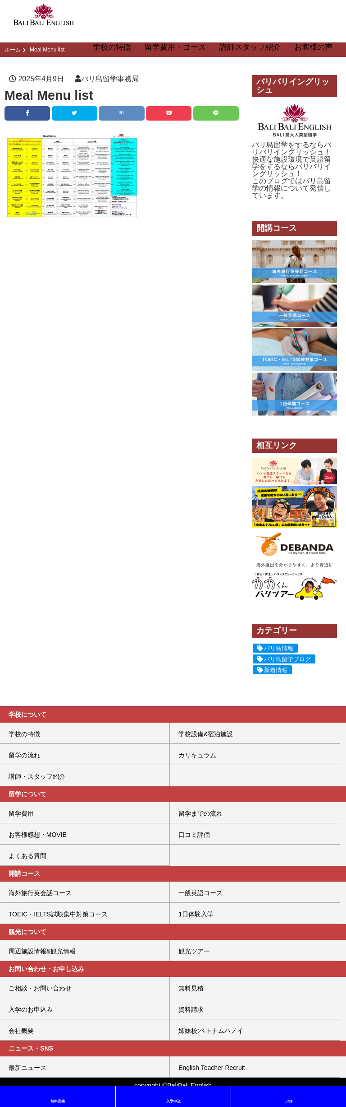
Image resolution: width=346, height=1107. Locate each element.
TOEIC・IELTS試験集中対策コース (58, 914)
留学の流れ (24, 755)
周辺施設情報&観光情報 (42, 951)
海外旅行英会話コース (40, 893)
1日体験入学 (196, 914)
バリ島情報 (278, 648)
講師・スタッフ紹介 (37, 776)
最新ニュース (27, 1067)
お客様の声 (313, 47)
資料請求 (191, 1009)
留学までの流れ (200, 813)
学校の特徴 (112, 47)
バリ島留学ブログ (287, 659)
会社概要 (21, 1030)
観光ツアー (194, 951)
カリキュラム (197, 755)
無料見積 (191, 988)
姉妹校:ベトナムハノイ (210, 1030)
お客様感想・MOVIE (38, 834)
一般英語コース (200, 893)
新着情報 (275, 670)
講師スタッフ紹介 (250, 47)
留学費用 (21, 813)
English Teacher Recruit (211, 1067)
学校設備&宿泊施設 (205, 734)
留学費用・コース (175, 47)
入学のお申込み (31, 1009)
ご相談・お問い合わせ (40, 988)
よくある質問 (27, 855)
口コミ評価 (194, 834)
